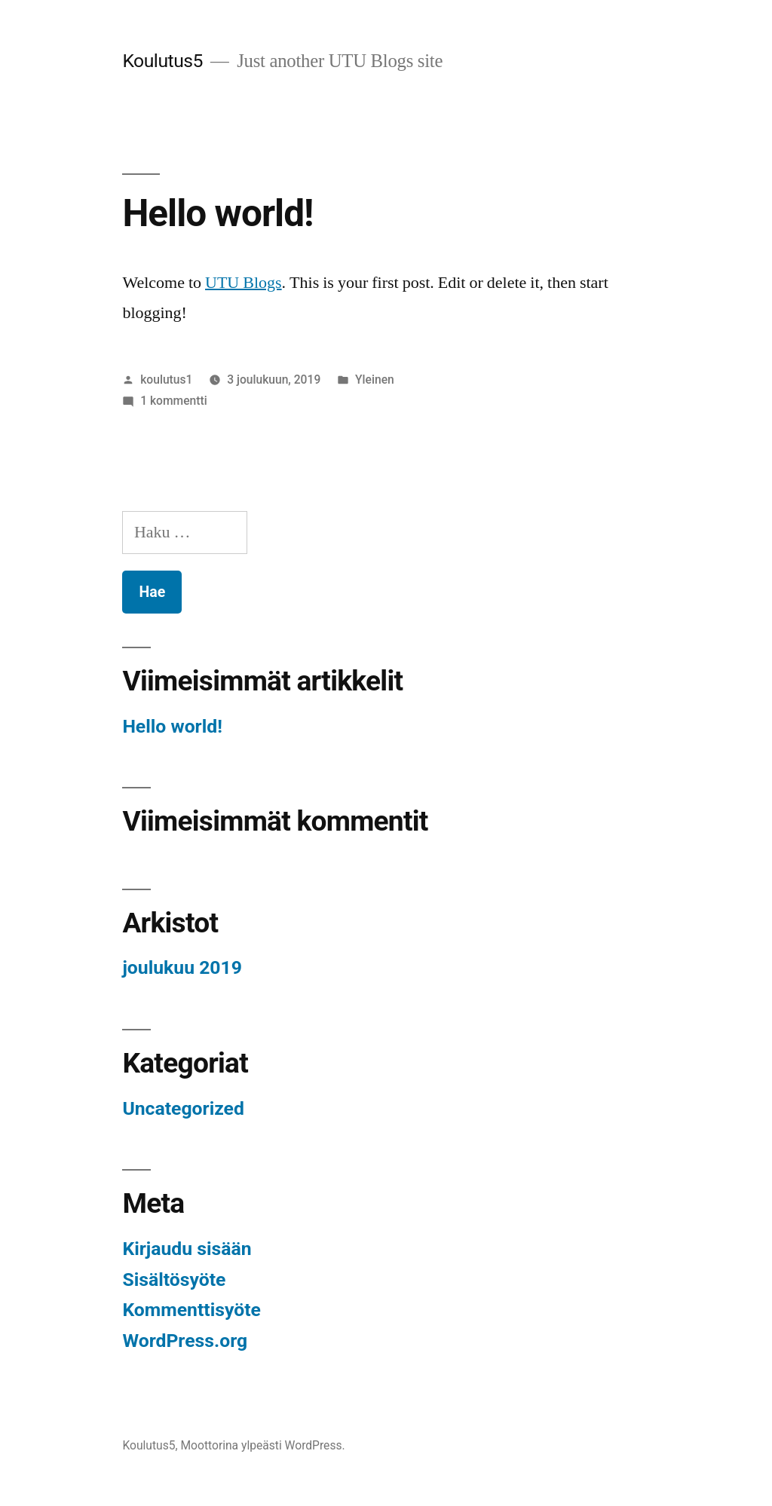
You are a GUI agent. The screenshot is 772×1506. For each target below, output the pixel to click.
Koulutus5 (162, 61)
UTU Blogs (243, 282)
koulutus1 (166, 379)
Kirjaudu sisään (186, 1249)
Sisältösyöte (173, 1279)
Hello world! (217, 213)
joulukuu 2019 (182, 967)
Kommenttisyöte (191, 1310)
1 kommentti (173, 400)
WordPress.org (184, 1340)
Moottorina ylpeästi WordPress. (262, 1445)
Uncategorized (183, 1108)
